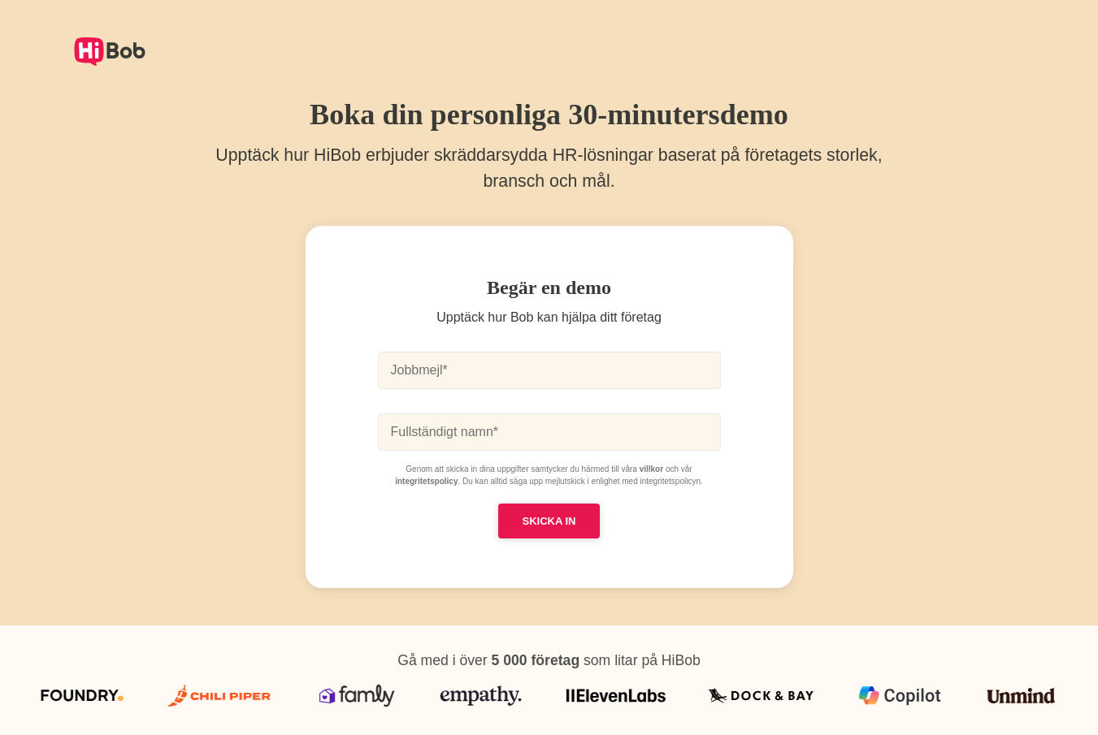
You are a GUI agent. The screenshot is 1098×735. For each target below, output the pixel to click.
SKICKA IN (549, 521)
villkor (651, 469)
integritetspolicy (426, 481)
